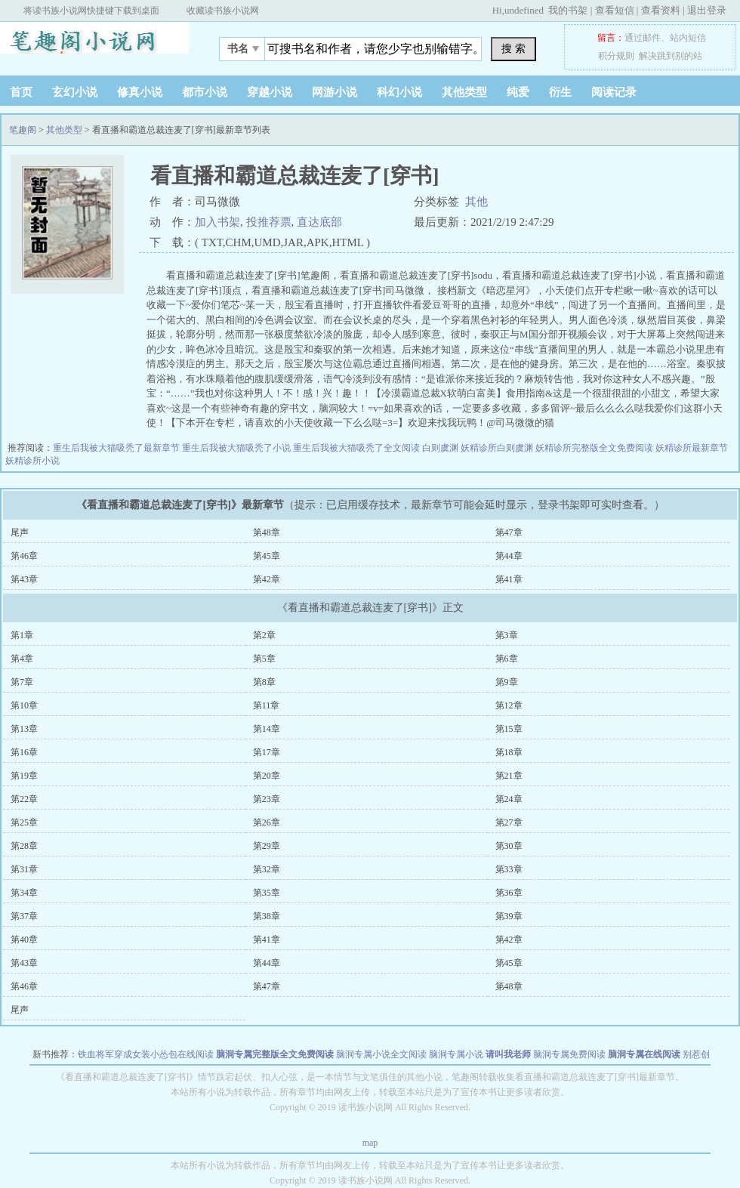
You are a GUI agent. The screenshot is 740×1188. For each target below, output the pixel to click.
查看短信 (614, 10)
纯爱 (518, 92)
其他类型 (464, 92)
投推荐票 (268, 222)
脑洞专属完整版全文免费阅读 (275, 1054)
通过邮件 (642, 37)
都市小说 (204, 92)
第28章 (24, 846)
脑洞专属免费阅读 (569, 1054)
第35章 (266, 892)
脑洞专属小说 (456, 1054)
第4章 (22, 658)
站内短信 (688, 37)
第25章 (24, 822)
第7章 (22, 682)
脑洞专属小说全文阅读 (381, 1054)
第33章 (509, 869)
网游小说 (334, 92)
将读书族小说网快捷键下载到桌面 (91, 10)
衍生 (560, 92)
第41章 (509, 579)
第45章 (266, 556)
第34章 (24, 892)
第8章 (264, 682)
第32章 (266, 869)
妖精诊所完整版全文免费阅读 (595, 448)
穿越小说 (269, 92)
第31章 (24, 869)
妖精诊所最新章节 (691, 448)
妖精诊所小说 (32, 460)
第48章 (266, 532)
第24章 (509, 799)
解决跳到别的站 (670, 56)
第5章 (264, 658)
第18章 (509, 752)
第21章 (509, 775)
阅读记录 (614, 92)
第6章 (506, 658)
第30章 (509, 846)
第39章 (509, 916)
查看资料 (660, 10)
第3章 (506, 635)
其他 (476, 202)
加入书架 (217, 222)
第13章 (24, 729)
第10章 (24, 705)
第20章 (266, 775)
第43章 (24, 579)
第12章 (509, 705)
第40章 (24, 939)
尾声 (20, 532)
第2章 (264, 635)
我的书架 (567, 10)
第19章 (24, 775)
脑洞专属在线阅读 (644, 1054)
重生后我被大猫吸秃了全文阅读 (357, 448)
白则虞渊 (441, 448)
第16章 (24, 752)
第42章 (266, 579)
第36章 (509, 892)
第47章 (509, 532)
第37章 (24, 916)
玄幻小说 (74, 92)
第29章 (266, 846)
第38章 (266, 916)
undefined (524, 10)
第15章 (509, 729)
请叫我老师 (508, 1054)
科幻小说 (399, 92)
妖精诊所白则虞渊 (498, 448)
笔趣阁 (94, 44)
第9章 (506, 682)
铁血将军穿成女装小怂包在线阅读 (146, 1054)
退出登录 (706, 10)
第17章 (266, 752)
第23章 (266, 799)
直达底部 (319, 222)
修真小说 (139, 92)
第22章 (24, 799)
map (370, 1142)
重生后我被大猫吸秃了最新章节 (117, 448)
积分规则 (616, 56)
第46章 (24, 556)
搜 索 (513, 48)
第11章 (266, 705)
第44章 (509, 556)
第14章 (266, 729)
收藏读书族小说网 (223, 10)
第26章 (266, 822)
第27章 (509, 822)
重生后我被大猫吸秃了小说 (237, 448)
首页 (21, 92)
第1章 (22, 635)
